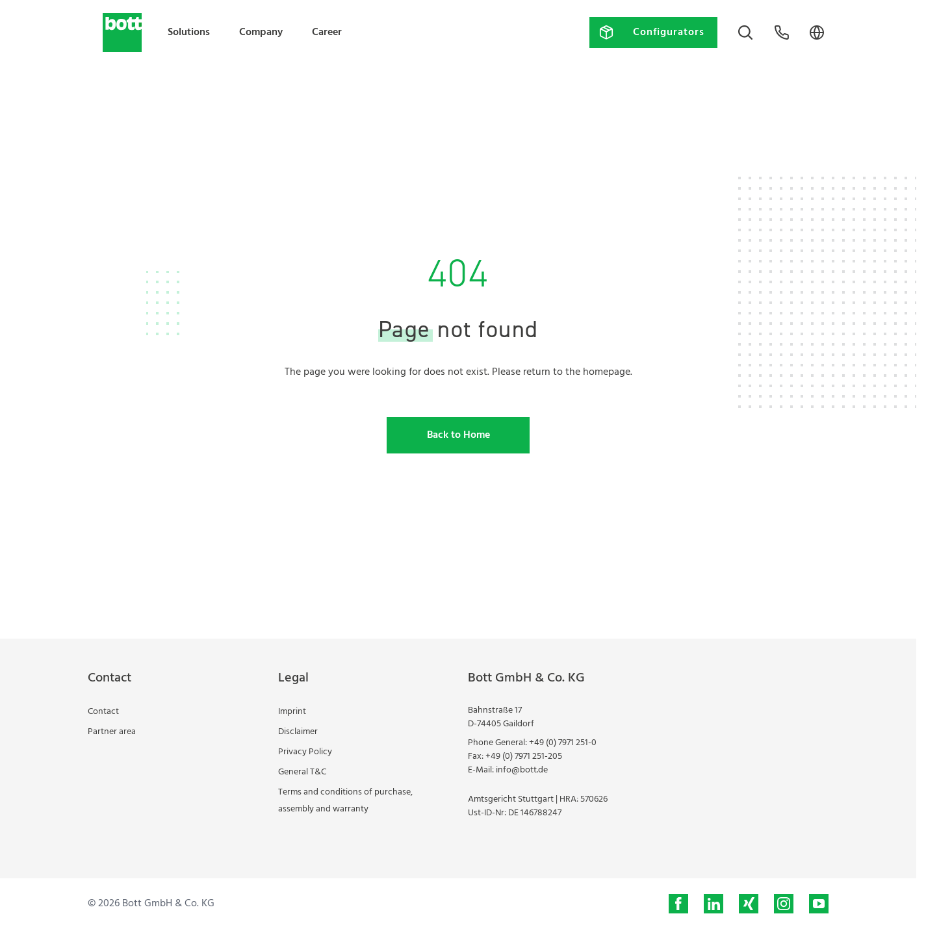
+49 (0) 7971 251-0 (563, 743)
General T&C (302, 772)
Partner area (112, 731)
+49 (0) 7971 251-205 (523, 756)
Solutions (189, 32)
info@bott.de (522, 770)
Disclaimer (298, 731)
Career (327, 32)
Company (261, 32)
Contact (103, 711)
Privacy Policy (305, 751)
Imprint (292, 711)
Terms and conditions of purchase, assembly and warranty (345, 801)
